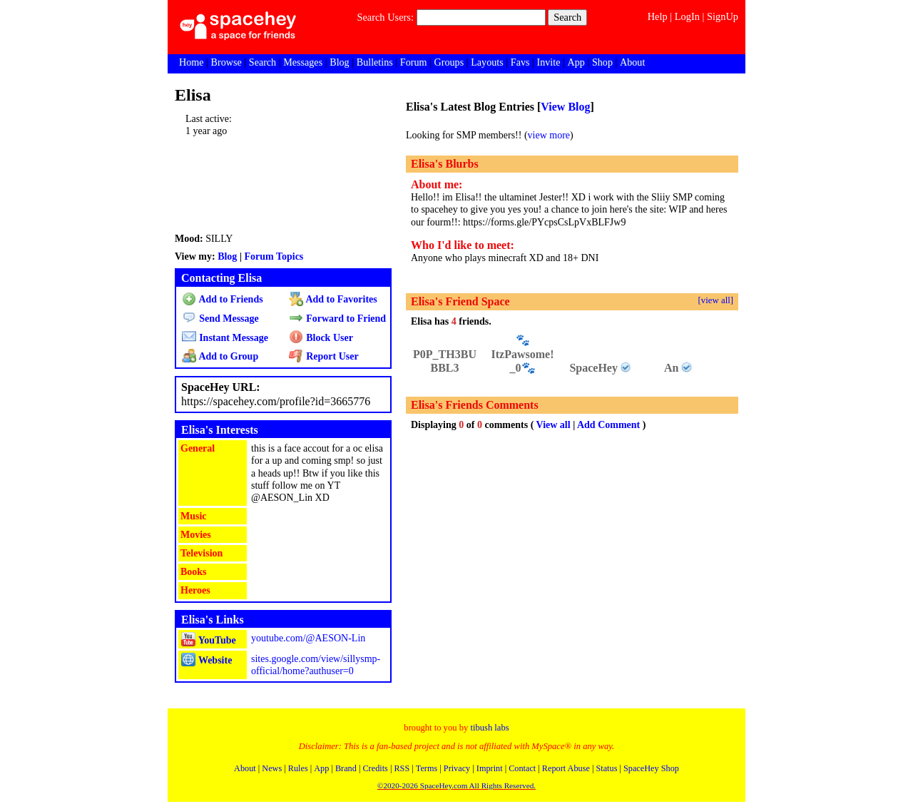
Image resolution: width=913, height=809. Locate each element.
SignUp (722, 16)
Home (191, 62)
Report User (323, 356)
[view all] (715, 300)
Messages (302, 62)
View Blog (565, 107)
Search (567, 17)
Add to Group (220, 356)
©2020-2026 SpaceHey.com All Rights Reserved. (456, 785)
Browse (226, 62)
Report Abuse (566, 768)
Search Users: (385, 17)
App (576, 62)
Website (206, 660)
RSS (401, 768)
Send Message (220, 318)
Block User (321, 337)
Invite (549, 62)
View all (553, 424)
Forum (413, 62)
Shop (602, 62)
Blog (339, 62)
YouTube (208, 640)
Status (606, 768)
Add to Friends (222, 299)
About (632, 62)
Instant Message (225, 337)
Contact (522, 768)
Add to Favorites (333, 299)
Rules (298, 768)
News (272, 768)
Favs (520, 62)
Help (658, 16)
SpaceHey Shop (651, 768)
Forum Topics (273, 256)
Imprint (489, 768)
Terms (426, 768)
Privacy (457, 768)
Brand (346, 768)
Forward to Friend (337, 318)
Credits (374, 768)
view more (549, 135)
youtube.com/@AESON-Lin (308, 638)
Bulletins (375, 62)
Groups (449, 62)
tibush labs (489, 728)
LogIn (687, 16)
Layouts (487, 62)
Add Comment (608, 424)
